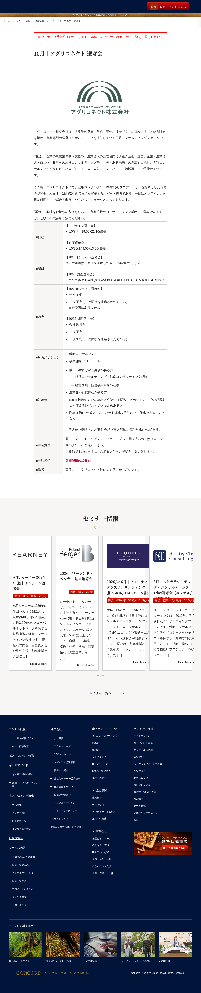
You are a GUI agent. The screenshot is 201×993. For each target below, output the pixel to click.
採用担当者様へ (64, 787)
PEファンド (98, 806)
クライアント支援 (101, 868)
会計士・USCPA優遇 (145, 793)
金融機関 (101, 792)
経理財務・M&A (100, 847)
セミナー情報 (19, 812)
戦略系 (95, 744)
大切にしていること (22, 887)
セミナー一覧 (128, 37)
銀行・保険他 (99, 820)
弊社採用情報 (62, 795)
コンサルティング (107, 737)
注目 (136, 821)
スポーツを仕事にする (145, 814)
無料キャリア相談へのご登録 (65, 828)
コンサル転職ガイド (22, 739)
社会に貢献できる (143, 744)
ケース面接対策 (20, 747)
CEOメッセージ (62, 755)
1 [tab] (98, 676)
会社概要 (58, 739)
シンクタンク (99, 758)
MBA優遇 (139, 800)
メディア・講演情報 (64, 763)
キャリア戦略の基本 (22, 774)
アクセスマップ (62, 747)
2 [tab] (103, 676)
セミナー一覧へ (100, 694)
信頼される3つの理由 (23, 855)
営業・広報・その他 (102, 875)
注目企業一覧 (19, 820)
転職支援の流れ (20, 863)
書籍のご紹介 (61, 771)
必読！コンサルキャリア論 (25, 784)
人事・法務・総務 (101, 861)
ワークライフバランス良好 (148, 765)
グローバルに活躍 (143, 751)
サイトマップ (61, 819)
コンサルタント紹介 (22, 871)
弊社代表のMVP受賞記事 (67, 779)
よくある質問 (19, 895)
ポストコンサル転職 (21, 756)
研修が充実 (140, 772)
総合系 (95, 751)
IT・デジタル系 (100, 765)
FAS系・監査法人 (101, 772)
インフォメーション (64, 803)
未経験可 (138, 758)
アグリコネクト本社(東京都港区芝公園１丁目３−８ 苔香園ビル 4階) (113, 280)
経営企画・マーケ (101, 840)
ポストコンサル (142, 737)
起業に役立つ (141, 779)
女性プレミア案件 (143, 786)
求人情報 (17, 804)
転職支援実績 (19, 879)
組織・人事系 (99, 779)
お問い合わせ (19, 903)
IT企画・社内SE (100, 854)
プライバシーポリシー (66, 811)
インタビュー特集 (21, 828)
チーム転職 (140, 807)
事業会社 (101, 832)
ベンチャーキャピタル (104, 813)
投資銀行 (97, 799)
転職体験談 (15, 837)
